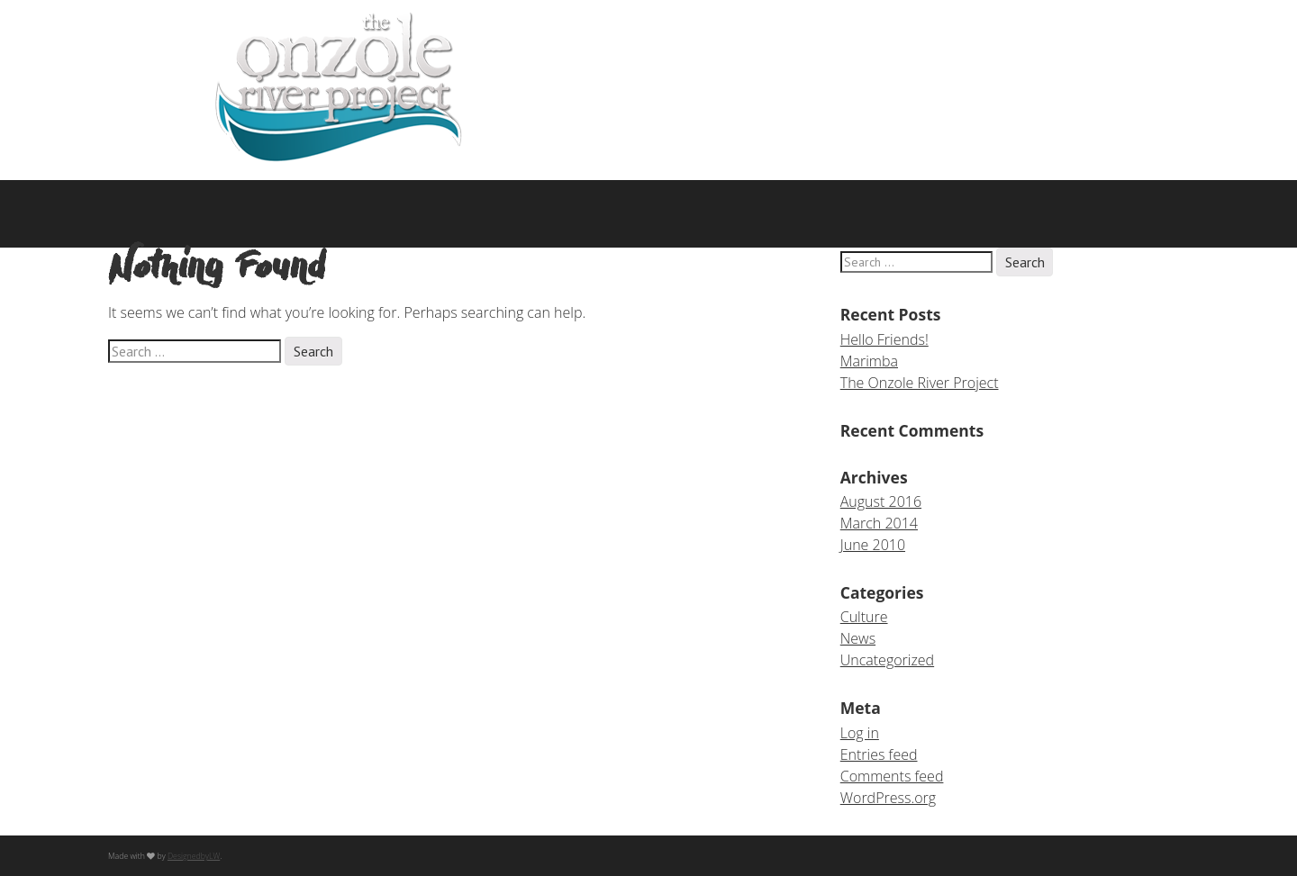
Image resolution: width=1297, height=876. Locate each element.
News (857, 638)
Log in (859, 733)
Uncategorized (887, 660)
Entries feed (879, 754)
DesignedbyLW (194, 856)
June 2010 (872, 545)
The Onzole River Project (919, 383)
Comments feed (892, 776)
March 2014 (879, 523)
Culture (864, 617)
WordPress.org (888, 798)
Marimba (869, 361)
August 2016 (880, 501)
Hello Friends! (884, 339)
